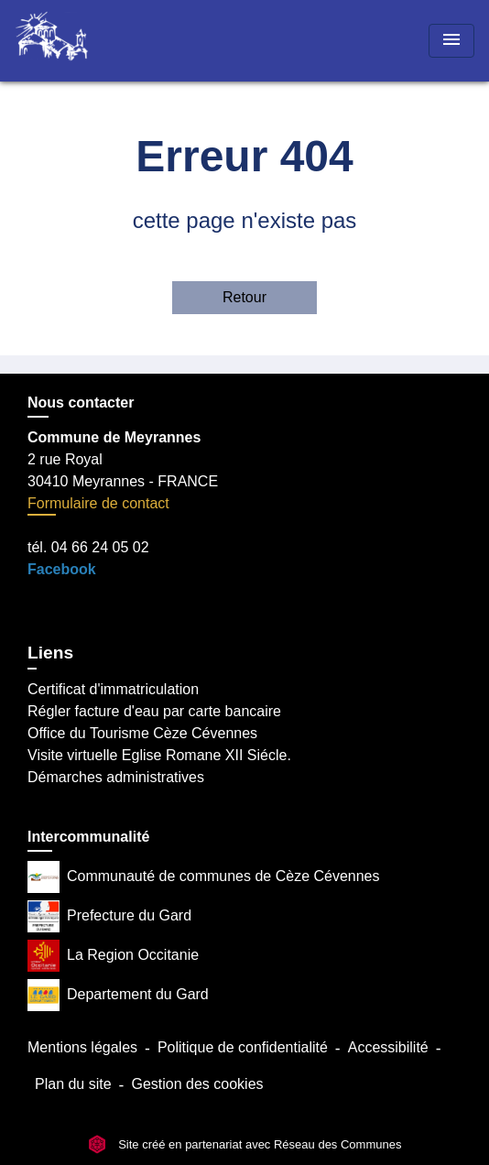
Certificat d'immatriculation (113, 689)
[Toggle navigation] (451, 41)
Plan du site (73, 1084)
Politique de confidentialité (243, 1047)
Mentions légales (82, 1047)
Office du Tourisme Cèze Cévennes (142, 733)
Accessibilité (388, 1047)
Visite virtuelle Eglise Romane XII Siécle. (159, 755)
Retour (244, 297)
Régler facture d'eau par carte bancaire (154, 711)
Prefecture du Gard (109, 916)
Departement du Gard (118, 995)
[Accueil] (83, 40)
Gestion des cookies (197, 1084)
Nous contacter (80, 402)
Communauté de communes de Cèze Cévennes (203, 877)
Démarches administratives (115, 777)
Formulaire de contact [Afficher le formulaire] (98, 503)
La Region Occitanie (113, 956)
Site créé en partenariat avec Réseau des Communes (245, 1144)
